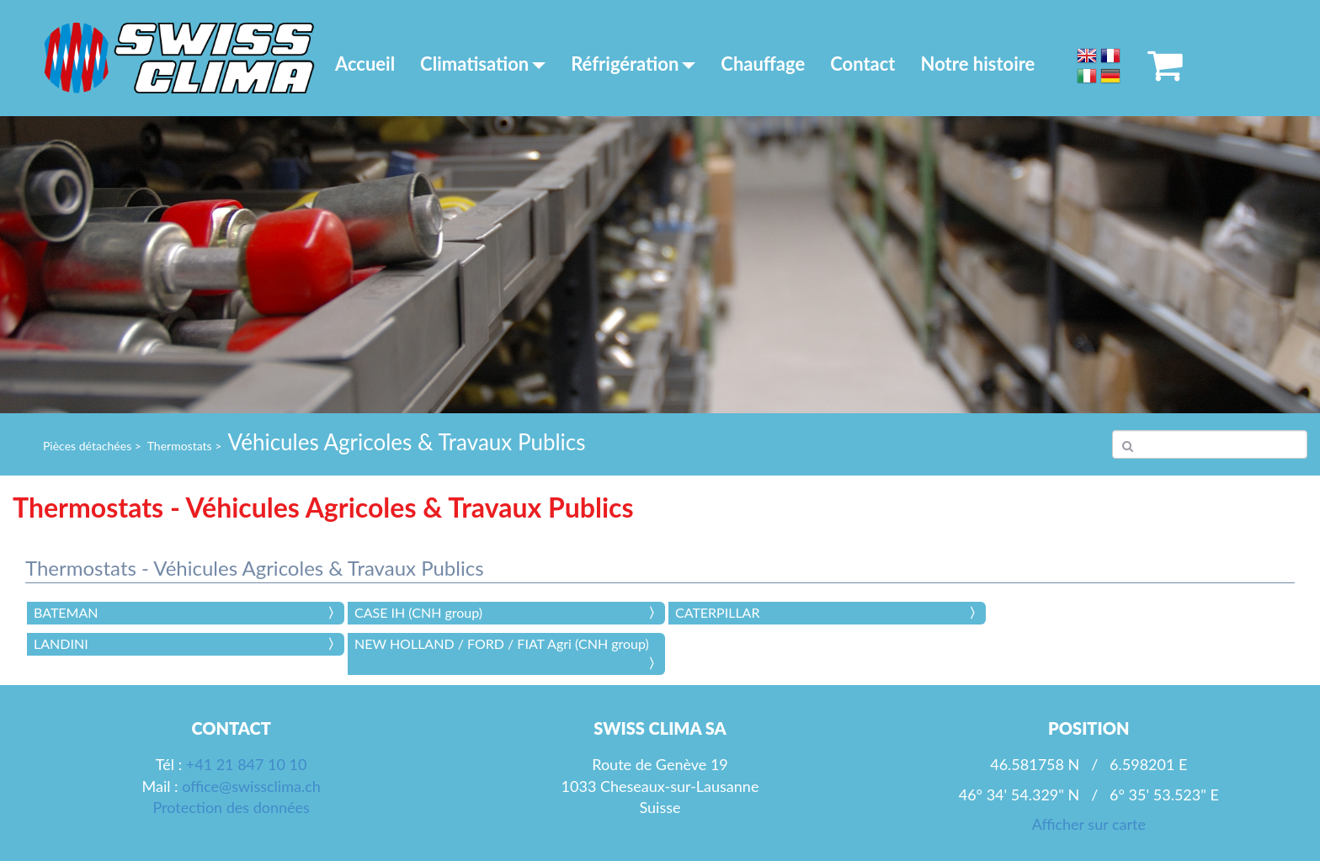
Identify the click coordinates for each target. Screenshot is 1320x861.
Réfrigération (633, 63)
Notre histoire (978, 63)
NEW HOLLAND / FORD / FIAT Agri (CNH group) (501, 643)
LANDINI (61, 643)
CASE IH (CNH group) (418, 612)
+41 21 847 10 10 (246, 764)
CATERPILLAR (717, 612)
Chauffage (763, 63)
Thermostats (179, 445)
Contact (862, 63)
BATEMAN (66, 612)
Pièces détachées (87, 445)
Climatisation (483, 63)
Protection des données (230, 807)
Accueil (365, 63)
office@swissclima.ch (251, 786)
